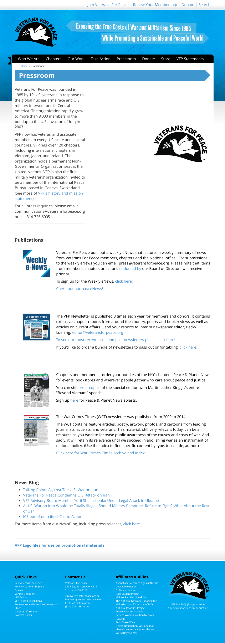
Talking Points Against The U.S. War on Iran (60, 489)
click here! (124, 281)
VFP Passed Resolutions (28, 601)
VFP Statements (190, 58)
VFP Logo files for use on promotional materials (59, 545)
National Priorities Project (130, 608)
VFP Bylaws (21, 597)
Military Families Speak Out (131, 597)
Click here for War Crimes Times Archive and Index (100, 452)
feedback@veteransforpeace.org (84, 599)
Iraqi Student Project (127, 594)
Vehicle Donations (25, 594)
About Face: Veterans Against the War (137, 583)
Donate (187, 4)
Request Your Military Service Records (37, 604)
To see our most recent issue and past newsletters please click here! (115, 339)
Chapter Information (26, 611)
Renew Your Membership (155, 4)
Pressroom (126, 58)
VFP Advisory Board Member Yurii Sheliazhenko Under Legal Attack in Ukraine (91, 500)
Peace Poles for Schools (129, 611)
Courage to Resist (126, 586)
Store (165, 58)
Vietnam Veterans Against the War (135, 629)
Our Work (76, 58)
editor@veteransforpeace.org (97, 332)
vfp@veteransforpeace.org (80, 596)
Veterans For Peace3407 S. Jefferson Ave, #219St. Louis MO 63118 (81, 586)
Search (204, 4)
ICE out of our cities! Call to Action (52, 516)
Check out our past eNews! (79, 288)
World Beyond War (126, 633)
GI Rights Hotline (125, 590)
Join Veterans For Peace (108, 4)
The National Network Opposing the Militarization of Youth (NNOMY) (136, 602)
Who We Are (29, 58)
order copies (89, 387)
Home (24, 66)
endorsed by (130, 268)
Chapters (53, 58)
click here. (188, 347)
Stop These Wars (125, 622)
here (74, 400)
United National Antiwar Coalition (135, 626)
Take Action (101, 58)
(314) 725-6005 (74, 603)
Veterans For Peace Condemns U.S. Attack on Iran (66, 495)
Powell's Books (23, 615)
